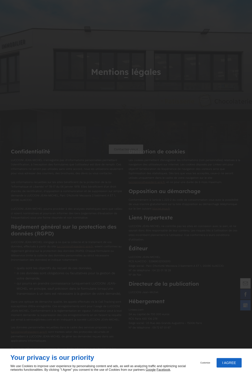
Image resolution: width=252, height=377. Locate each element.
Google (151, 369)
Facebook (163, 369)
